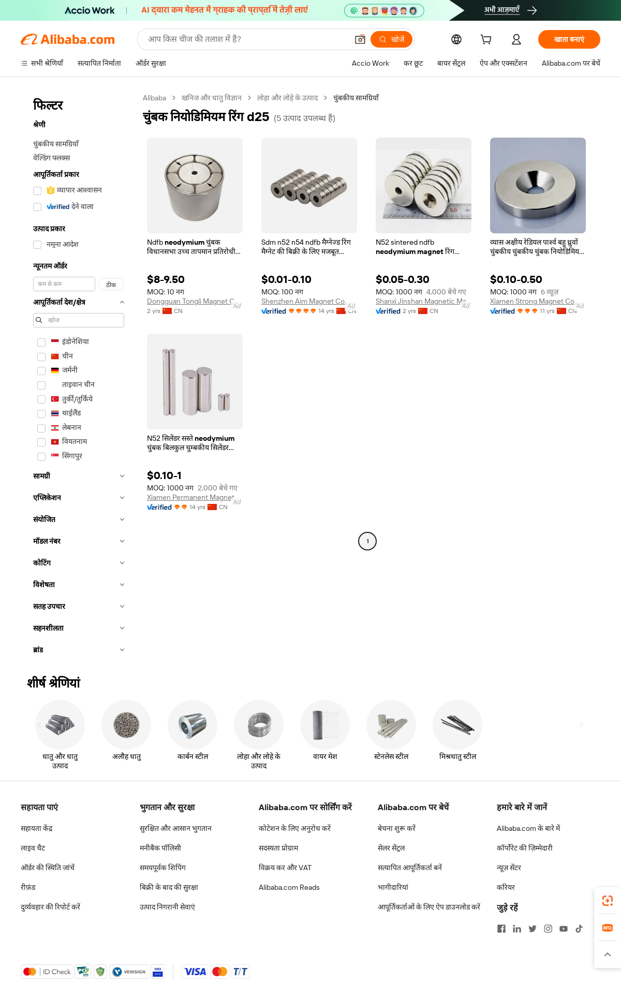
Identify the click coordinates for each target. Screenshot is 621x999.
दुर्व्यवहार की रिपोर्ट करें (50, 907)
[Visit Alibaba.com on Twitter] (532, 928)
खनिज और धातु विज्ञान (212, 98)
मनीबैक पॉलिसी (160, 848)
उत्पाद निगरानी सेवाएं (167, 907)
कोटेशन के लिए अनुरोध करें (295, 828)
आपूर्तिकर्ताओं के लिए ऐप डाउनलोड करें (429, 907)
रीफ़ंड (28, 887)
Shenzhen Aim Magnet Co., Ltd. (309, 301)
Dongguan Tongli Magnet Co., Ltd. (195, 301)
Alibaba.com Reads (289, 887)
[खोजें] (391, 39)
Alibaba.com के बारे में (528, 828)
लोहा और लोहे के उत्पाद (287, 98)
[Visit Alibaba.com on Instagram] (548, 928)
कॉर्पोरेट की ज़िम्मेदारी (525, 848)
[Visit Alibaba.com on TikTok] (579, 928)
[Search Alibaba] (247, 39)
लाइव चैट (33, 848)
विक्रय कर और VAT (285, 867)
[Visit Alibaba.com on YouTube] (563, 928)
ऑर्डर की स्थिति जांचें (48, 867)
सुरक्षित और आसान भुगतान (176, 828)
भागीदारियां (393, 887)
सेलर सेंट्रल (391, 848)
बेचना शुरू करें (397, 828)
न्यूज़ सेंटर (509, 867)
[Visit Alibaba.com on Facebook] (501, 928)
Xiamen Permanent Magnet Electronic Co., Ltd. (195, 497)
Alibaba (154, 98)
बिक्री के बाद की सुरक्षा (169, 887)
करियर (506, 887)
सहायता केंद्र (36, 828)
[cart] (488, 41)
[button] (360, 39)
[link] (607, 900)
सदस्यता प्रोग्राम (278, 848)
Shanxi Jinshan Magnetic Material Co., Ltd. (423, 301)
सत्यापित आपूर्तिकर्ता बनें (410, 867)
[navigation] (78, 377)
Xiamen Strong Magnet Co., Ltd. (538, 301)
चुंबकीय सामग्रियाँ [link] (356, 98)
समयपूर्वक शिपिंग (163, 867)
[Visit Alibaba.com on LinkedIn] (517, 928)
